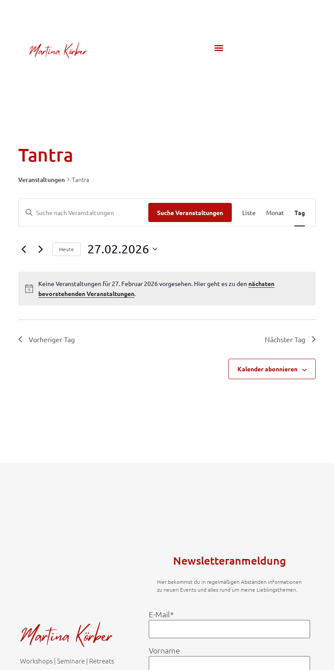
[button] (218, 48)
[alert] (167, 288)
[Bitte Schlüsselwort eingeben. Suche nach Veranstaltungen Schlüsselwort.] (83, 212)
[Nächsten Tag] (40, 249)
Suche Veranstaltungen (190, 212)
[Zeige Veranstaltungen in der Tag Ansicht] (299, 212)
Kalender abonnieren (267, 369)
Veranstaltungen (41, 179)
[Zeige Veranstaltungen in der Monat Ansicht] (275, 212)
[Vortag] (23, 249)
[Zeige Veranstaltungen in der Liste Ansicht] (249, 212)
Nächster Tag (290, 339)
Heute (66, 249)
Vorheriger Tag (46, 339)
